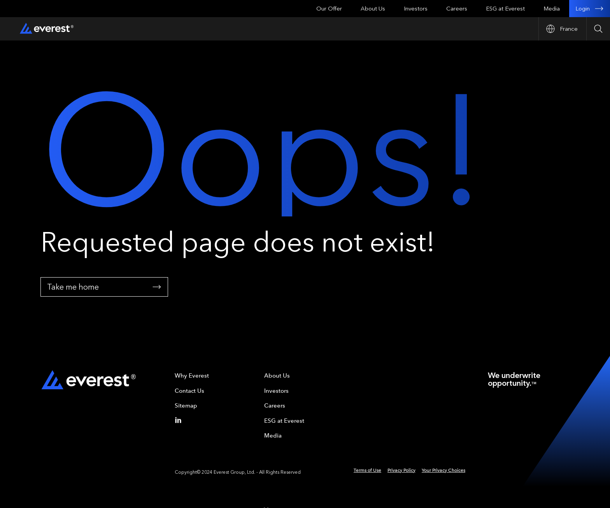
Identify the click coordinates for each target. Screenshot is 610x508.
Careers (456, 8)
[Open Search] (598, 28)
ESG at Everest (505, 8)
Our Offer (329, 8)
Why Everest (192, 375)
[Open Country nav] (562, 28)
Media (551, 8)
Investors (416, 8)
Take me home (104, 287)
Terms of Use (367, 470)
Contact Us (189, 390)
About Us (373, 8)
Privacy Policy (401, 470)
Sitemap (186, 405)
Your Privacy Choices (443, 470)
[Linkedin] (180, 420)
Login (589, 8)
